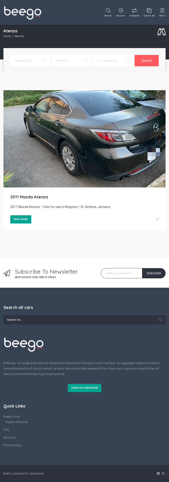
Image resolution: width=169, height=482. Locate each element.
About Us (9, 437)
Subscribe (154, 273)
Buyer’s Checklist (17, 422)
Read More (21, 219)
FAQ (6, 429)
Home (7, 36)
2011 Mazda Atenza (29, 197)
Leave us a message (84, 387)
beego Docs (11, 416)
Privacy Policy (12, 445)
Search (146, 61)
